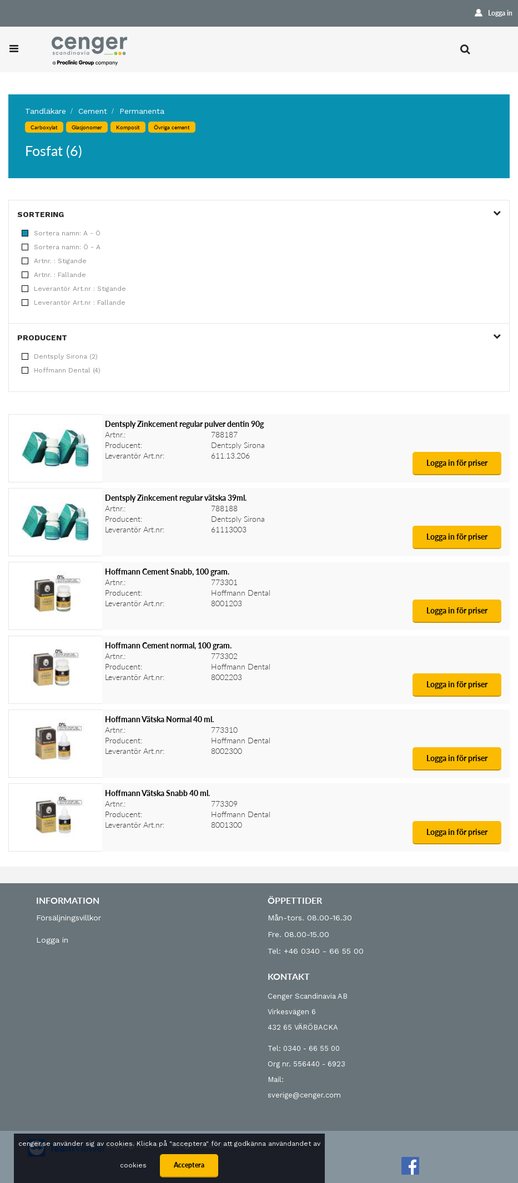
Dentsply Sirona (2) (60, 356)
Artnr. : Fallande (54, 275)
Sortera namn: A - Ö (61, 233)
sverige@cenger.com (304, 1095)
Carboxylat (44, 127)
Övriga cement (172, 127)
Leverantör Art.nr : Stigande (74, 289)
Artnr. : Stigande (54, 261)
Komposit (128, 127)
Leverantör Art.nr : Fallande (73, 302)
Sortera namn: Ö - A (61, 247)
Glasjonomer (87, 127)
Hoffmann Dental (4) (61, 370)
